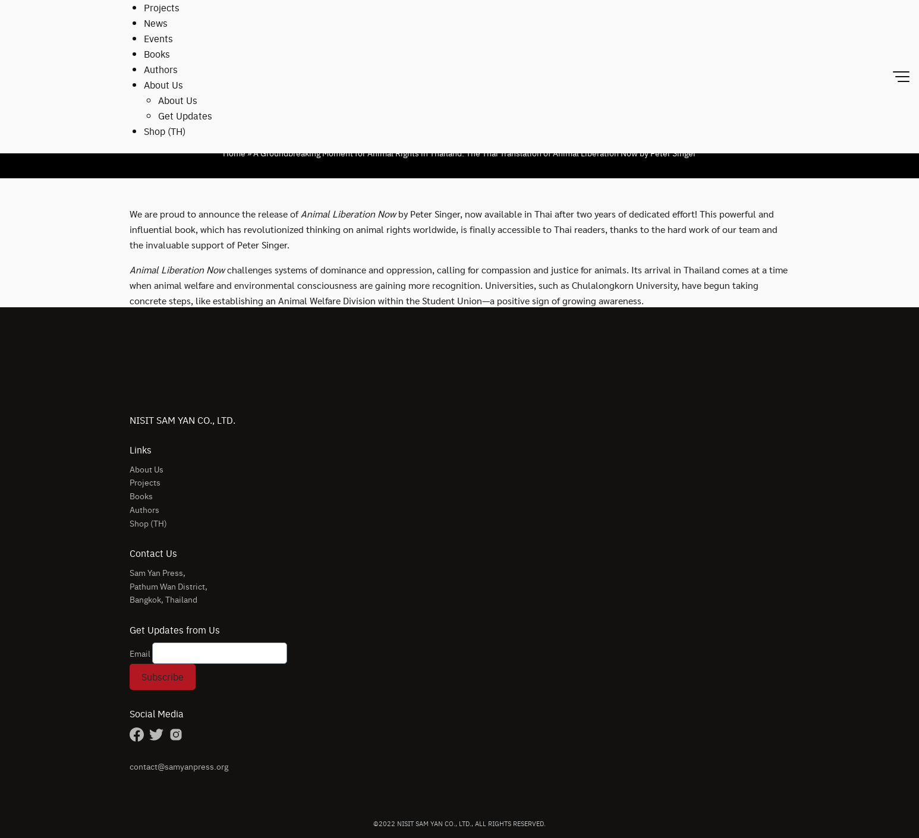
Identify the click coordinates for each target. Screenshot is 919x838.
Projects (162, 7)
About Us (163, 85)
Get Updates (185, 115)
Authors (161, 69)
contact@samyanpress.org (179, 766)
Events (158, 38)
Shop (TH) (164, 131)
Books (157, 54)
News (156, 23)
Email (140, 653)
